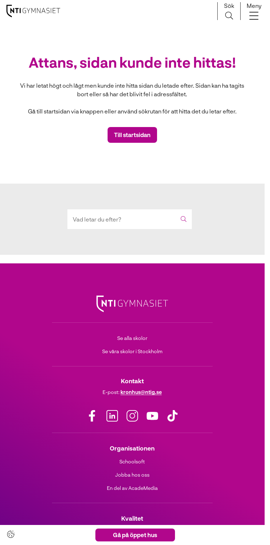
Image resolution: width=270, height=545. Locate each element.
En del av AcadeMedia (132, 488)
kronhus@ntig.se (141, 392)
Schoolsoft (132, 461)
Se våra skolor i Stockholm (132, 351)
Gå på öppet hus (135, 534)
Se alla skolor (132, 338)
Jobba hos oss (132, 475)
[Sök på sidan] (229, 11)
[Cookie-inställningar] (11, 534)
